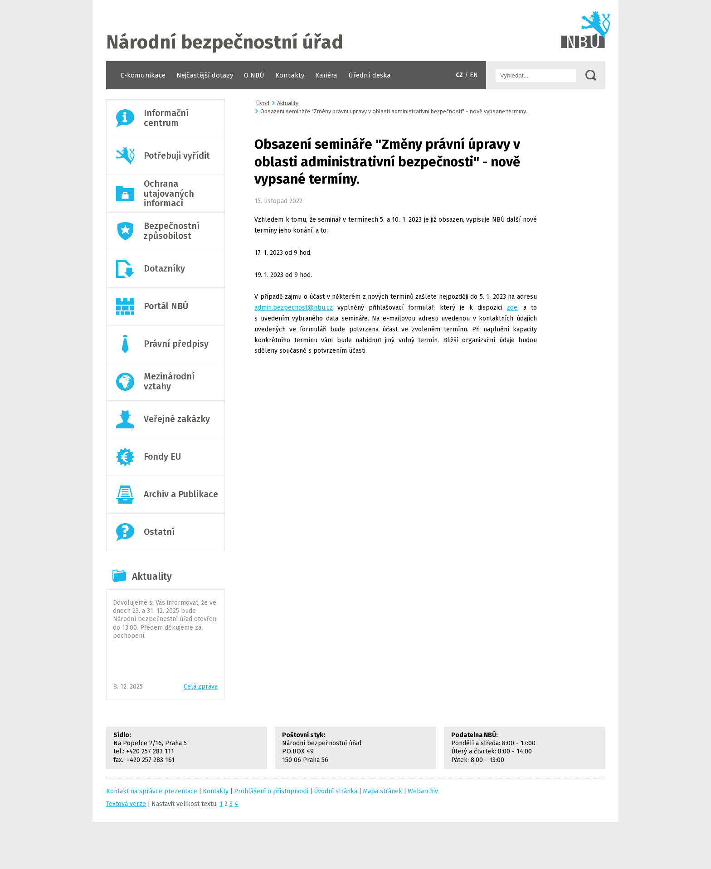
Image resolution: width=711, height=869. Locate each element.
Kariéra (326, 75)
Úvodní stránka (355, 30)
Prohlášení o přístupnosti (271, 791)
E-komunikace (143, 75)
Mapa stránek (382, 791)
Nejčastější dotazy (204, 75)
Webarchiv (423, 791)
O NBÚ (254, 75)
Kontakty (289, 75)
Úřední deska (369, 75)
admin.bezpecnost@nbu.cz (293, 307)
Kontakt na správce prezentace (151, 791)
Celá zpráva (201, 686)
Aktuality (152, 577)
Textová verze (126, 804)
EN (474, 75)
